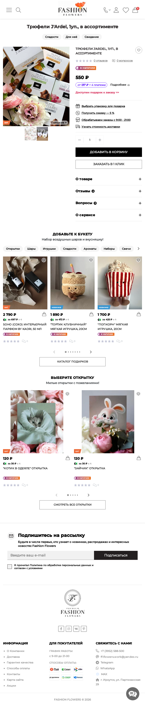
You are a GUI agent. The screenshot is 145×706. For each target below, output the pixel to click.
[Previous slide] (54, 352)
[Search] (18, 10)
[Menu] (9, 10)
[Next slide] (66, 86)
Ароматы (90, 248)
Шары (31, 248)
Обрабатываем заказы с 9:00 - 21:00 (106, 120)
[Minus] (79, 140)
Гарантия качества (20, 662)
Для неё (71, 37)
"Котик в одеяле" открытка (25, 468)
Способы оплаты (18, 668)
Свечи (126, 248)
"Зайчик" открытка (89, 468)
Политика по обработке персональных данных (60, 565)
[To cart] (44, 314)
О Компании (15, 651)
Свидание (92, 37)
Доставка (13, 656)
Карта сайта (15, 679)
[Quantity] (89, 140)
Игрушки (49, 248)
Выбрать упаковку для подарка (103, 106)
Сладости (51, 37)
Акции (11, 685)
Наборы (109, 248)
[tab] (12, 50)
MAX (104, 673)
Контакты (13, 673)
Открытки (13, 248)
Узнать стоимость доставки (101, 126)
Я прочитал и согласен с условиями (53, 567)
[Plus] (100, 140)
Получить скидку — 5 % (98, 113)
